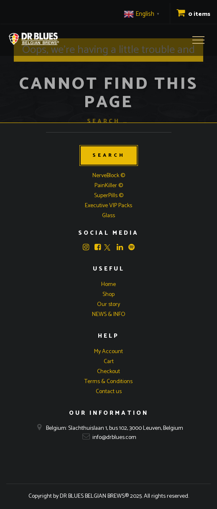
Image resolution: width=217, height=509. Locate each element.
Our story (108, 304)
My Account (108, 351)
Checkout (108, 371)
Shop (108, 294)
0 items (193, 14)
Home (108, 284)
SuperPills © (108, 196)
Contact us (109, 391)
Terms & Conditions (108, 381)
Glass (108, 216)
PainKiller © (108, 186)
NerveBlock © (108, 176)
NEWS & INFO (108, 314)
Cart (109, 361)
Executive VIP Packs (108, 206)
